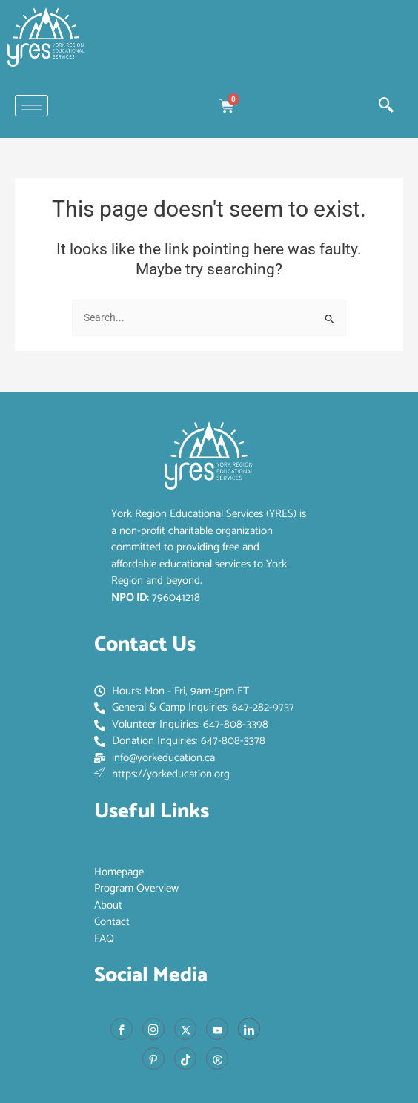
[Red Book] (217, 1058)
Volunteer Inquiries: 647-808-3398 (181, 725)
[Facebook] (121, 1029)
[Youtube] (217, 1029)
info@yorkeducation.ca (154, 758)
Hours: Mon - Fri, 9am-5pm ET (171, 691)
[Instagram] (153, 1029)
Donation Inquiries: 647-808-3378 (179, 741)
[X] (185, 1029)
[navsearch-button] (386, 106)
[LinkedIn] (249, 1029)
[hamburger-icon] (31, 105)
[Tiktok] (185, 1058)
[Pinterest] (153, 1058)
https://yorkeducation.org (162, 774)
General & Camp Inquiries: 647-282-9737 (194, 708)
